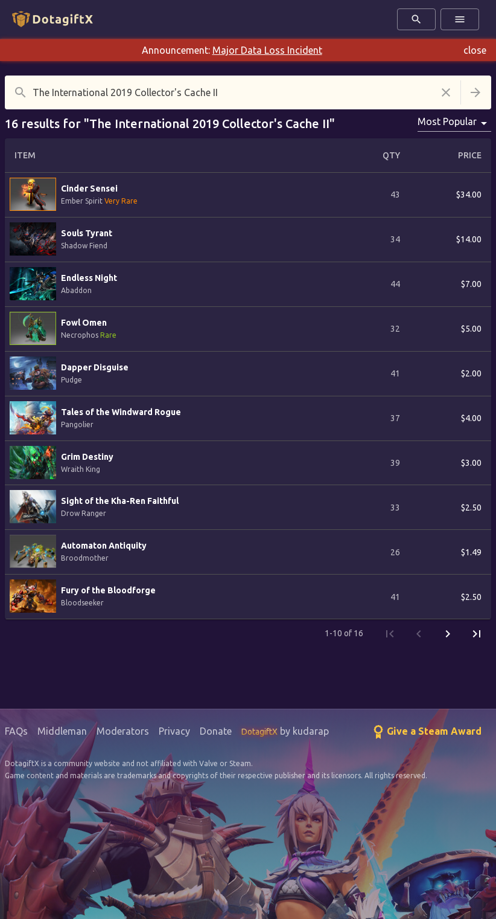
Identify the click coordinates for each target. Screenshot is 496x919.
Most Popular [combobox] (447, 121)
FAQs (16, 731)
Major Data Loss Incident (267, 50)
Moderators (123, 731)
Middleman (62, 731)
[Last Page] (476, 633)
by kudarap (285, 731)
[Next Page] (447, 633)
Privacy (174, 731)
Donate (216, 731)
